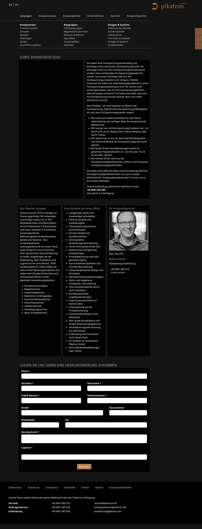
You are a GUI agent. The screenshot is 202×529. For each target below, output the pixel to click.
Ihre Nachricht (30, 432)
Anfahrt (85, 493)
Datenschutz (15, 493)
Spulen (23, 41)
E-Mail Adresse (30, 395)
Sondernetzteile (116, 31)
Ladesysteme (115, 34)
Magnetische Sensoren (76, 31)
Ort (67, 419)
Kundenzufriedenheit (120, 493)
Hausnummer (117, 407)
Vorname (27, 383)
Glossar (99, 493)
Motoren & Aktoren (74, 34)
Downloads (70, 493)
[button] (60, 453)
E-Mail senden (117, 272)
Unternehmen (95, 16)
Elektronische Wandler (119, 28)
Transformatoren (29, 28)
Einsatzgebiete (71, 16)
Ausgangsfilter (71, 41)
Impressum (34, 493)
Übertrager (26, 38)
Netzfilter (69, 45)
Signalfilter (69, 38)
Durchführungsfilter (30, 45)
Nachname (94, 383)
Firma (25, 371)
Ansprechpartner (137, 16)
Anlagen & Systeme (118, 41)
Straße (25, 407)
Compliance (51, 493)
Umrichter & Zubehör (119, 38)
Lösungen (26, 16)
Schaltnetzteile (115, 45)
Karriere (115, 16)
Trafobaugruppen (73, 28)
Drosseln (24, 31)
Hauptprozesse (47, 16)
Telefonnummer (97, 395)
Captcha (26, 447)
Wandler (24, 34)
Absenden (84, 472)
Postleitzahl (28, 419)
